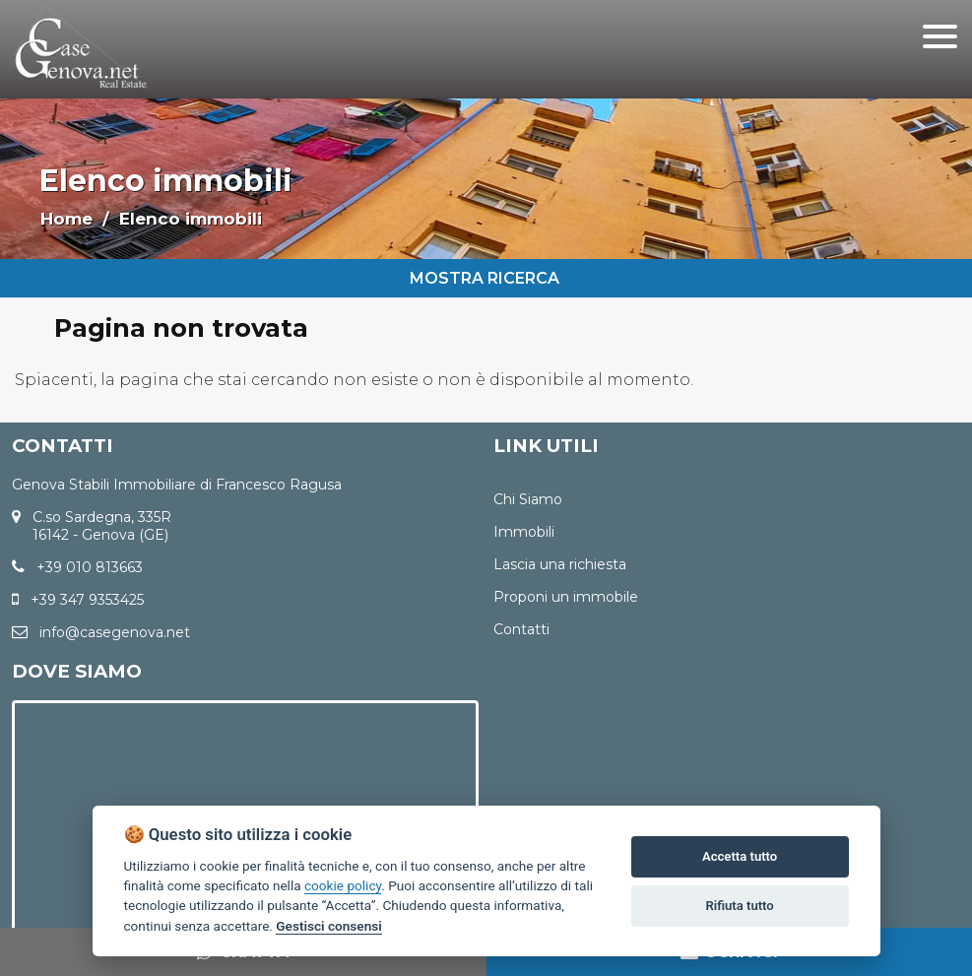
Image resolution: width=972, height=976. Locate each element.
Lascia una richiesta (559, 564)
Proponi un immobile (565, 597)
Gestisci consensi (328, 926)
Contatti (521, 629)
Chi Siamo (527, 499)
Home (66, 218)
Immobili (523, 532)
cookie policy (342, 885)
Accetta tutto (739, 856)
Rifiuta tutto (739, 905)
